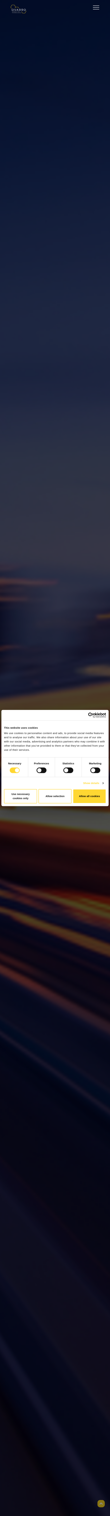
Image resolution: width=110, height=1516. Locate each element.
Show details (91, 783)
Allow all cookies (89, 796)
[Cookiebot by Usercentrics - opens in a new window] (91, 715)
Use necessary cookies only (20, 796)
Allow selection (54, 796)
